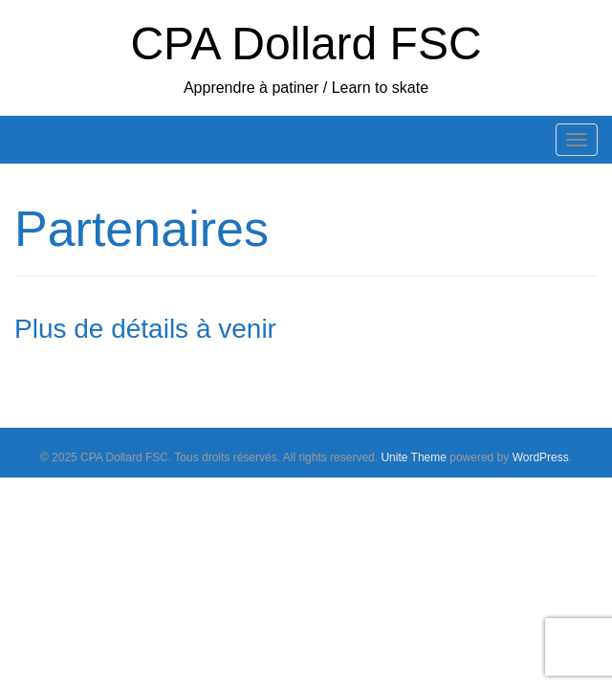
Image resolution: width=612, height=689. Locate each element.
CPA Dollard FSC (305, 43)
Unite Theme (413, 457)
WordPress (541, 457)
